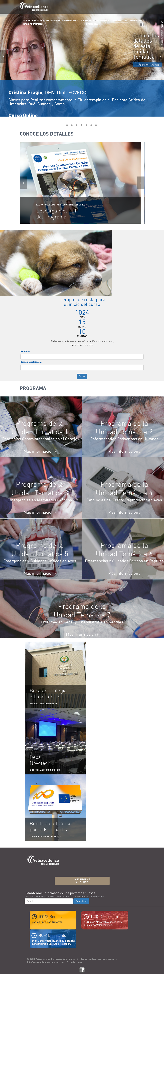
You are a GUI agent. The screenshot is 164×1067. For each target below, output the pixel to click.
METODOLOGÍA (53, 20)
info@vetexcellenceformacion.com (45, 962)
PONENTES (103, 20)
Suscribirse (81, 901)
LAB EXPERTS (87, 20)
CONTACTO (92, 24)
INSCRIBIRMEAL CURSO (82, 881)
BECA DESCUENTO (33, 24)
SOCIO (26, 20)
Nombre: (25, 351)
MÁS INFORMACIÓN (148, 65)
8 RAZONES (38, 20)
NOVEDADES (136, 20)
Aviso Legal (76, 962)
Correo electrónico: (30, 362)
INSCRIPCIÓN (120, 20)
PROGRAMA (70, 20)
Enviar (82, 376)
